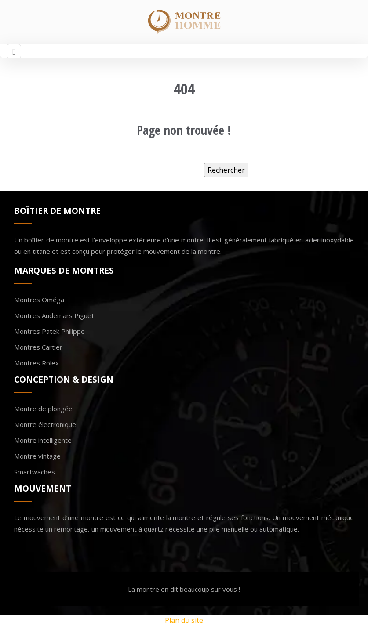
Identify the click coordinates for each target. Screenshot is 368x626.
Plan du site (184, 620)
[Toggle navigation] (14, 51)
